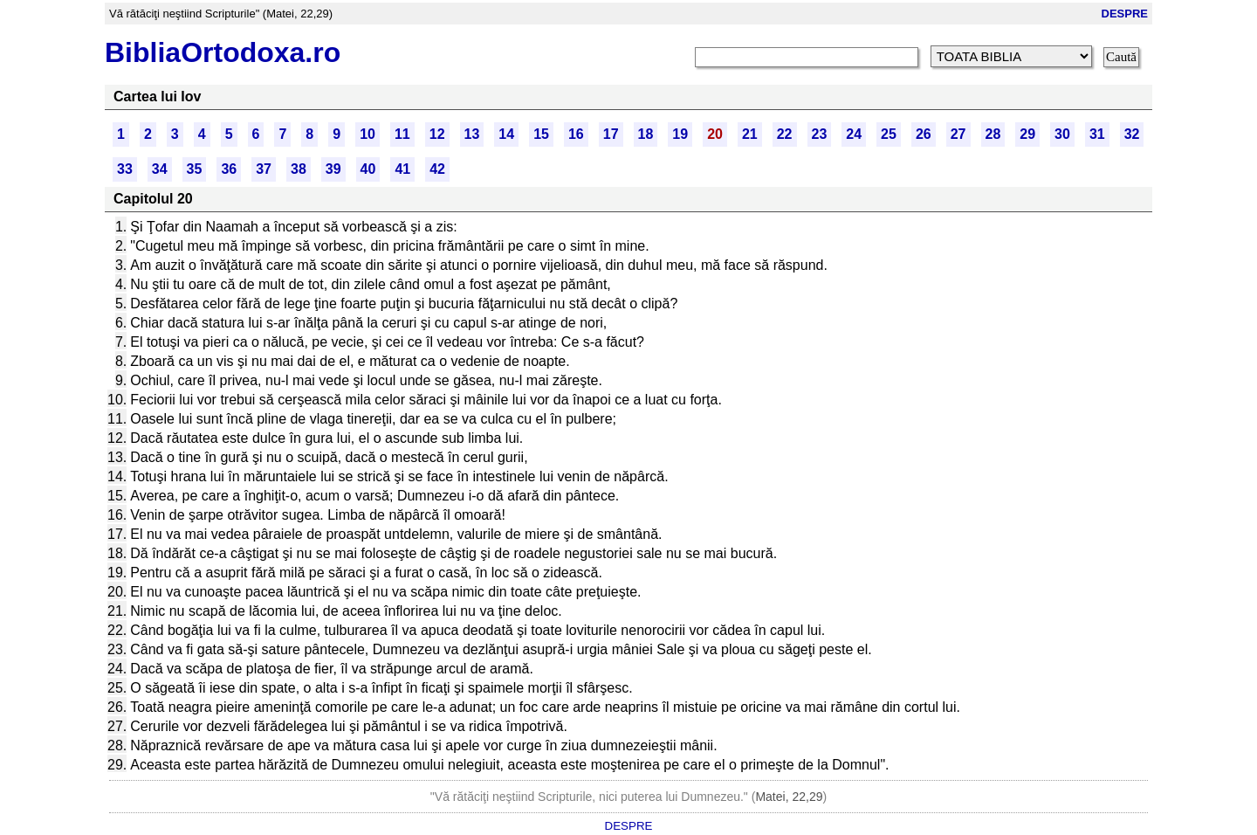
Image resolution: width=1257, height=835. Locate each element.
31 (1097, 134)
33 (125, 169)
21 (750, 134)
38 (298, 169)
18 (646, 134)
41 (402, 169)
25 (888, 134)
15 (541, 134)
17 (611, 134)
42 (437, 169)
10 (367, 134)
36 (229, 169)
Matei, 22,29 (788, 797)
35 (195, 169)
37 (263, 169)
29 (1027, 134)
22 (785, 134)
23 (820, 134)
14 (506, 134)
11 (402, 134)
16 (576, 134)
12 (437, 134)
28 (993, 134)
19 (680, 134)
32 (1132, 134)
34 (160, 169)
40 (368, 169)
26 (923, 134)
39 (333, 169)
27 (958, 134)
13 (472, 134)
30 (1062, 134)
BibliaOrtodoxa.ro (222, 52)
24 (854, 134)
